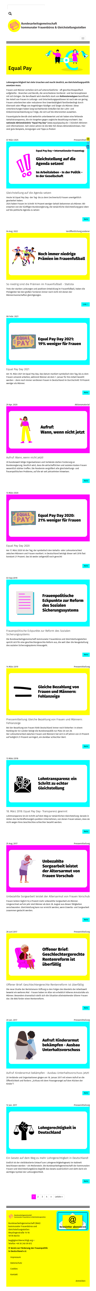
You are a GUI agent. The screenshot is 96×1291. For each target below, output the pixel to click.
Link (85, 304)
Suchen (10, 14)
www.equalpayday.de (59, 123)
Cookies (14, 1268)
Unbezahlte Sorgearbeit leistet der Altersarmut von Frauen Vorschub (48, 896)
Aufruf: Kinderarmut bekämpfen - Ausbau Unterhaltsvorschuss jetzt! (47, 1073)
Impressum (15, 1257)
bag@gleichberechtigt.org (21, 1240)
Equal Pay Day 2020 (18, 545)
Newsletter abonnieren (73, 1226)
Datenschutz (16, 1263)
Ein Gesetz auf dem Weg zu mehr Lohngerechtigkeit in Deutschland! (47, 1158)
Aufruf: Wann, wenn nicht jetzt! (24, 457)
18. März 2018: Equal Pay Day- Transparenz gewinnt (36, 811)
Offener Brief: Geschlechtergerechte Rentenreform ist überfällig (45, 984)
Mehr (86, 219)
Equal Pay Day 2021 (17, 369)
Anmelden (80, 1281)
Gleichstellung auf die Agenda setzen (28, 192)
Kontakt (14, 1274)
